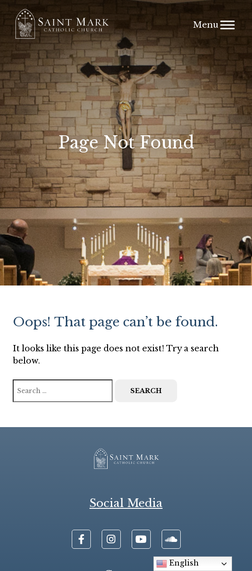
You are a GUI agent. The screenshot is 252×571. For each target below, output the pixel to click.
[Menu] (227, 24)
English (177, 563)
